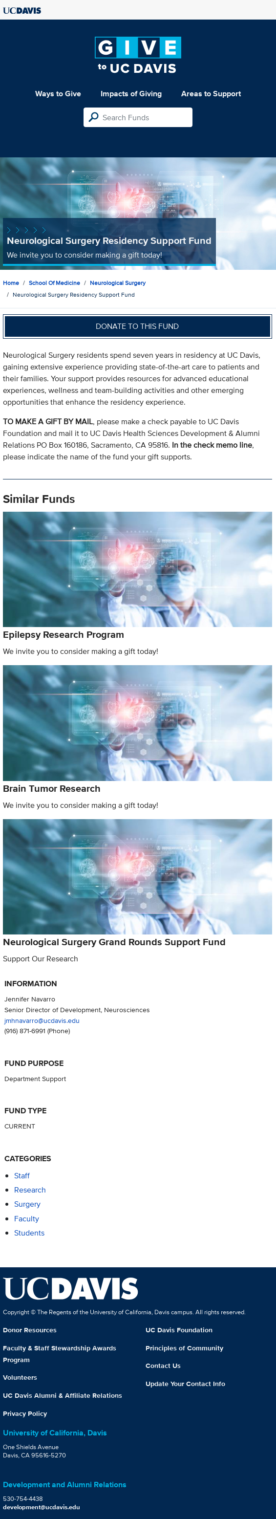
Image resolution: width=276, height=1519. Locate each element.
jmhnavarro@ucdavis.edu (42, 1020)
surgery (27, 1204)
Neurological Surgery (118, 283)
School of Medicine (54, 283)
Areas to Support (211, 93)
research (30, 1189)
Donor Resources (30, 1330)
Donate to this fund (137, 326)
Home (11, 283)
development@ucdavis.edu (41, 1507)
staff (22, 1175)
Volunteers (20, 1377)
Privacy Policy (25, 1413)
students (29, 1232)
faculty (26, 1218)
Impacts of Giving (131, 93)
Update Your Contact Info (185, 1384)
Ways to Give (58, 93)
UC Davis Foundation (179, 1330)
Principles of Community (184, 1348)
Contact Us (163, 1365)
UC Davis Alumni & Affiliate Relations (62, 1395)
